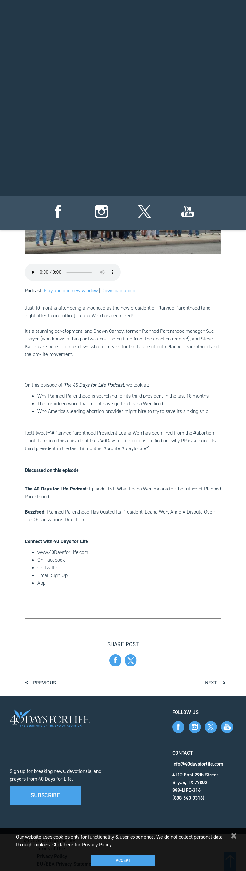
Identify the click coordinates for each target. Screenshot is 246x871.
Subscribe (45, 795)
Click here (62, 844)
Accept (123, 861)
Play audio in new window (71, 290)
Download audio (118, 290)
